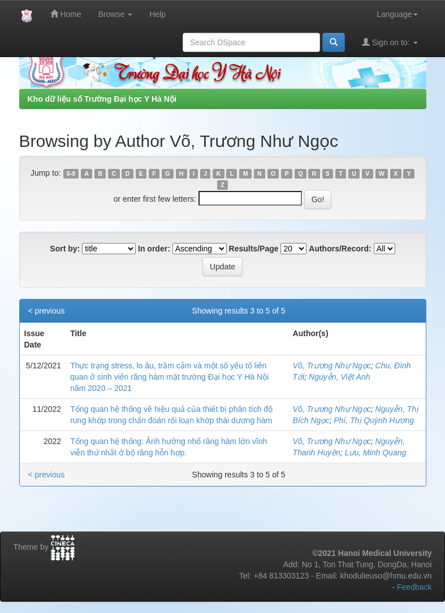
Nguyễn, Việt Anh (339, 376)
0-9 (71, 173)
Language (397, 14)
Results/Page (254, 248)
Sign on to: (390, 42)
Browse (115, 14)
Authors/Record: (340, 248)
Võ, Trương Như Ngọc (332, 365)
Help (157, 14)
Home (65, 14)
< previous (46, 310)
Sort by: (65, 248)
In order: (154, 248)
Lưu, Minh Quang (376, 452)
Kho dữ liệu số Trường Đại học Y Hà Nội (102, 98)
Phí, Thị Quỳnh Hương (374, 420)
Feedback (414, 587)
